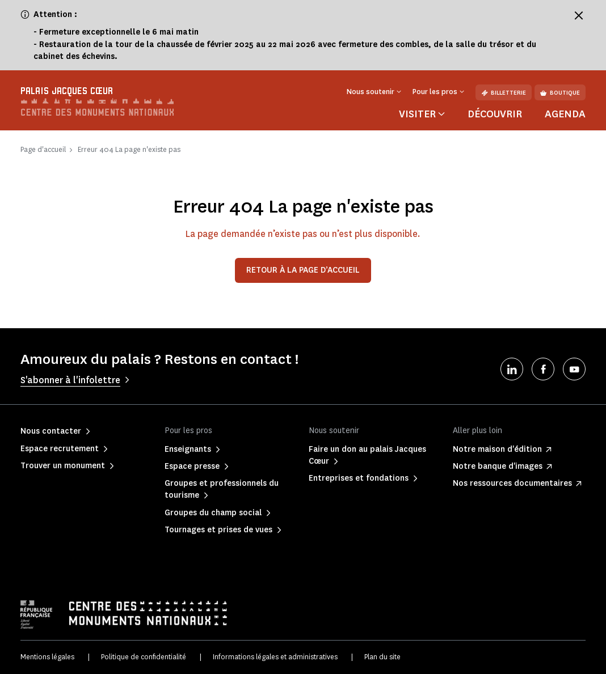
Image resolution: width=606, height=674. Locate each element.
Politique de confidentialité (143, 657)
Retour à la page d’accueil (303, 270)
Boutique (560, 92)
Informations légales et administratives (275, 657)
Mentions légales (47, 657)
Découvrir (495, 114)
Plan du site (382, 657)
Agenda (565, 114)
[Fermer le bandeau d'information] (579, 15)
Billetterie (503, 92)
